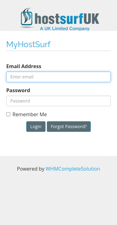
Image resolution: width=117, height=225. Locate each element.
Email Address (23, 66)
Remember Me (26, 114)
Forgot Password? (69, 126)
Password (18, 90)
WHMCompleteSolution (73, 168)
